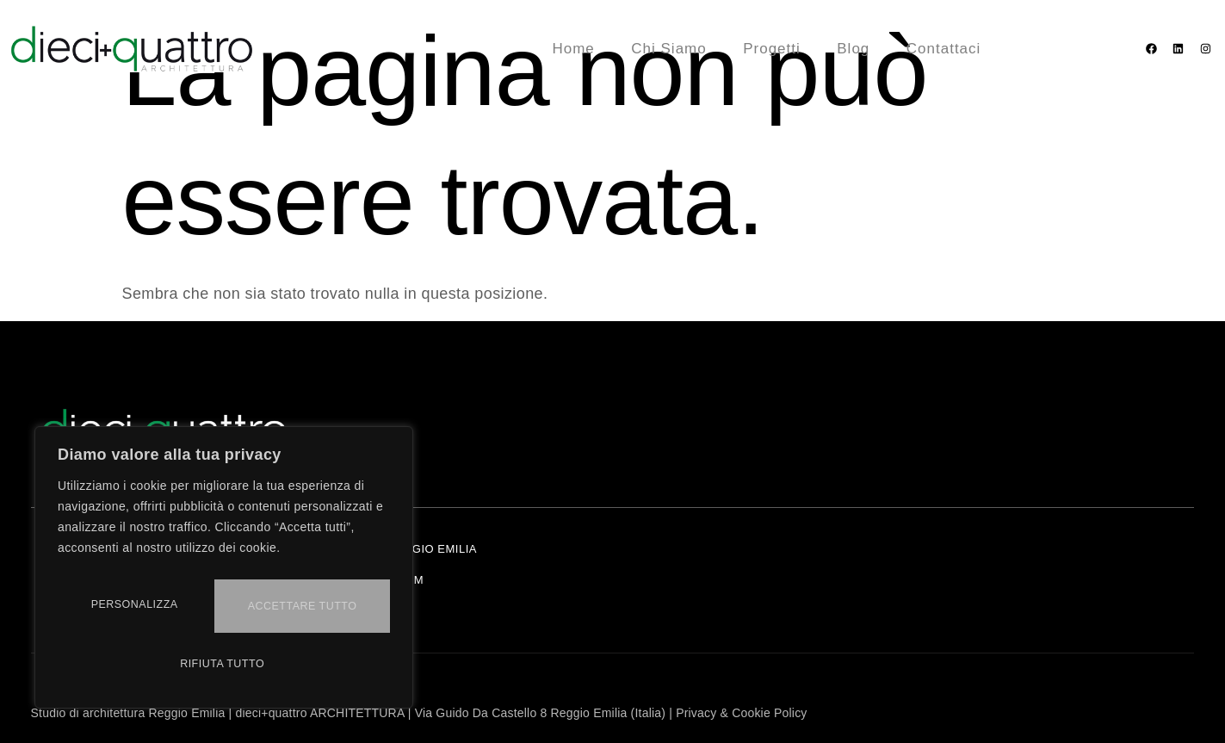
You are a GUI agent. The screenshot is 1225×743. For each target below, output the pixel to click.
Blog (853, 48)
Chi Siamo (672, 48)
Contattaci (941, 48)
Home (580, 48)
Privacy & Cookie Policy (741, 713)
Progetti (774, 48)
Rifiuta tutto (304, 610)
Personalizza (138, 610)
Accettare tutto (224, 663)
